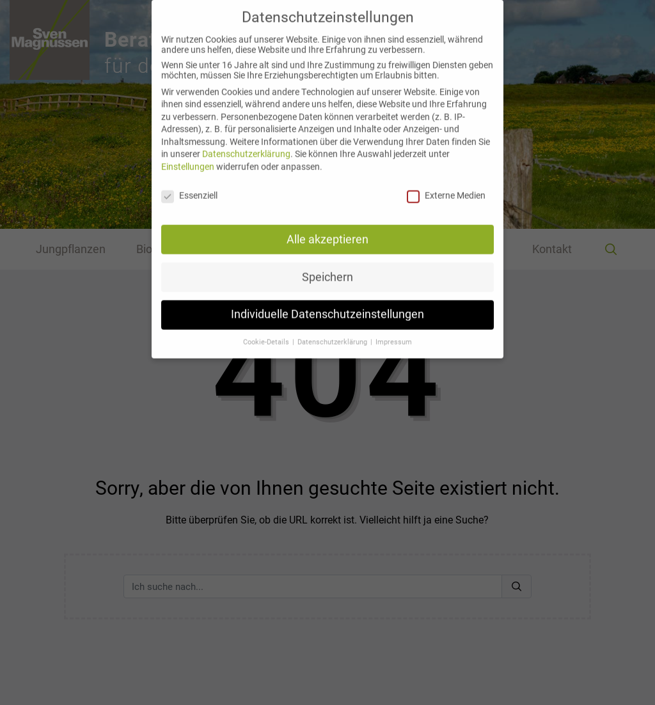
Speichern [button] (327, 268)
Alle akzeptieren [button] (327, 230)
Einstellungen (187, 158)
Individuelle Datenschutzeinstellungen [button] (327, 306)
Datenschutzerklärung (246, 146)
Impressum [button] (393, 334)
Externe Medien (446, 187)
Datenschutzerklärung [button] (333, 334)
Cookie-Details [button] (267, 334)
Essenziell (189, 187)
